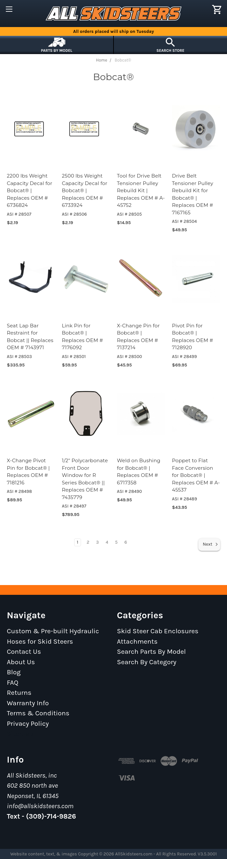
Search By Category (147, 662)
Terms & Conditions (38, 713)
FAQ (13, 682)
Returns (19, 692)
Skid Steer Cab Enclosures (158, 631)
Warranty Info (28, 703)
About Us (21, 662)
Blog (13, 672)
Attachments (137, 641)
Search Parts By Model (151, 651)
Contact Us (24, 651)
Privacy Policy (28, 723)
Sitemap (20, 733)
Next (210, 544)
